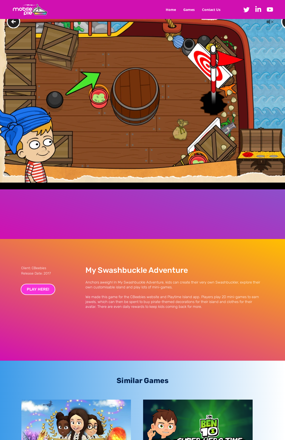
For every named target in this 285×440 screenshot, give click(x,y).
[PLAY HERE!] (38, 289)
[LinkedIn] (258, 9)
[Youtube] (270, 9)
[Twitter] (246, 9)
